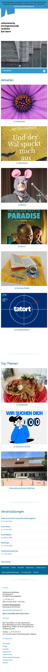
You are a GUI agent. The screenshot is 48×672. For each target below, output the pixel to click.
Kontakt (21, 567)
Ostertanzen (20, 121)
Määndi (23, 205)
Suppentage (23, 404)
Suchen (36, 572)
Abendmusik (23, 163)
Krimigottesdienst (23, 329)
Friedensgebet (6, 535)
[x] (46, 6)
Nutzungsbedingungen (10, 572)
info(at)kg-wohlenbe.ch (13, 610)
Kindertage (5, 543)
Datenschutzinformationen (24, 6)
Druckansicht (26, 572)
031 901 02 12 (9, 599)
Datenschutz (41, 567)
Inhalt (13, 567)
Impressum (30, 567)
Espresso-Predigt (23, 288)
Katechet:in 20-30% (23, 446)
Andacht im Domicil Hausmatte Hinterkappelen (18, 518)
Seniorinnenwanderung (9, 551)
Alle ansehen (6, 562)
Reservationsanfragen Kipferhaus (22, 488)
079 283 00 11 (16, 632)
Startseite (5, 567)
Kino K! (23, 246)
